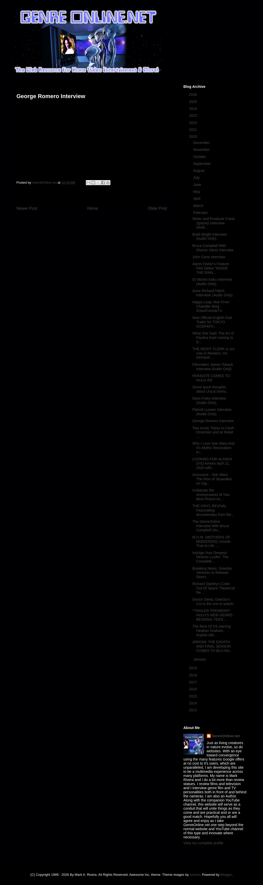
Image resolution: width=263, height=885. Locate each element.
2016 (193, 689)
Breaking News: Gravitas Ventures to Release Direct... (212, 572)
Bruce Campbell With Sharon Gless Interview (212, 248)
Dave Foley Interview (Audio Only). (209, 400)
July (197, 177)
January (200, 659)
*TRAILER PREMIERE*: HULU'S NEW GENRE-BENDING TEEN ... (212, 615)
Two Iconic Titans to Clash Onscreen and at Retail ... (213, 432)
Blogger (226, 875)
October (200, 157)
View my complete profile (203, 843)
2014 (193, 703)
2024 (193, 109)
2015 (193, 696)
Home (92, 208)
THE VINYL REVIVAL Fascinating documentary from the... (213, 510)
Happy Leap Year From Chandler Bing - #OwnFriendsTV (210, 306)
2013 (193, 710)
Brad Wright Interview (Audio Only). (209, 236)
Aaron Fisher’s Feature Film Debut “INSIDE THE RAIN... (210, 268)
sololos (195, 875)
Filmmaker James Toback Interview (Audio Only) (212, 366)
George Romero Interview (212, 421)
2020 (193, 136)
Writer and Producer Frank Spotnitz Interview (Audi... (213, 223)
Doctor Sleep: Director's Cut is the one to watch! (213, 601)
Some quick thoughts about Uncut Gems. (209, 389)
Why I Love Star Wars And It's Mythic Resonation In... (213, 447)
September (202, 164)
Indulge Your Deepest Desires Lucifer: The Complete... (210, 557)
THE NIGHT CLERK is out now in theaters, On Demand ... (213, 353)
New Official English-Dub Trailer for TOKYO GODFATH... (212, 322)
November (202, 150)
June (197, 185)
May (197, 192)
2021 (193, 130)
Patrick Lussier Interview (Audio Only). (211, 412)
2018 (193, 675)
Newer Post (26, 208)
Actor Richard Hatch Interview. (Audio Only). (212, 293)
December (202, 143)
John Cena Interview (208, 257)
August (199, 171)
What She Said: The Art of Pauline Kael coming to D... (213, 337)
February (201, 213)
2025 (193, 102)
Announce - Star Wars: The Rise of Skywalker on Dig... (212, 479)
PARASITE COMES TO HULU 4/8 (211, 378)
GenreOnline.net (226, 736)
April (197, 198)
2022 (193, 123)
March (198, 206)
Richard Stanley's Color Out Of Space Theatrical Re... (213, 588)
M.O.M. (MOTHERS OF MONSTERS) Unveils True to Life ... (211, 541)
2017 (193, 682)
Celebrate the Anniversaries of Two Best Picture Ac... (211, 494)
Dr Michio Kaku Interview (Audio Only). (212, 281)
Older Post (157, 208)
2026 (193, 94)
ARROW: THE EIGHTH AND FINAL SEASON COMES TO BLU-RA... (212, 646)
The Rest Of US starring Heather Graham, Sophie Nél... (211, 630)
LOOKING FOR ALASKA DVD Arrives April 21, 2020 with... (212, 463)
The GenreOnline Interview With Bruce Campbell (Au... (210, 525)
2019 (193, 668)
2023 (193, 115)
